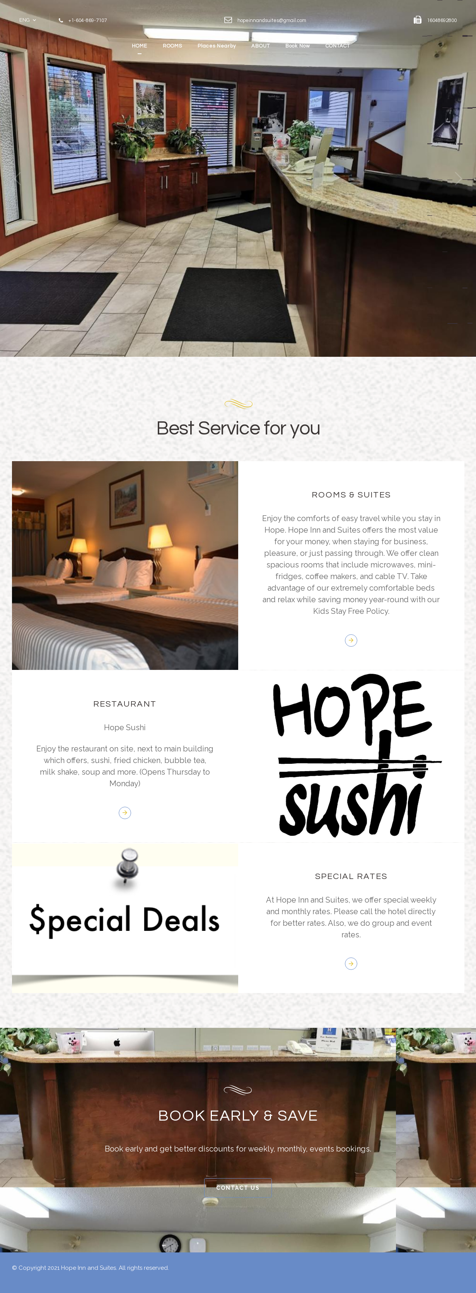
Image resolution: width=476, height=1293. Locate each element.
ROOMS (172, 46)
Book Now (297, 46)
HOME (139, 46)
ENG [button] (24, 20)
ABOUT (260, 46)
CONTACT (338, 46)
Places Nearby (217, 46)
